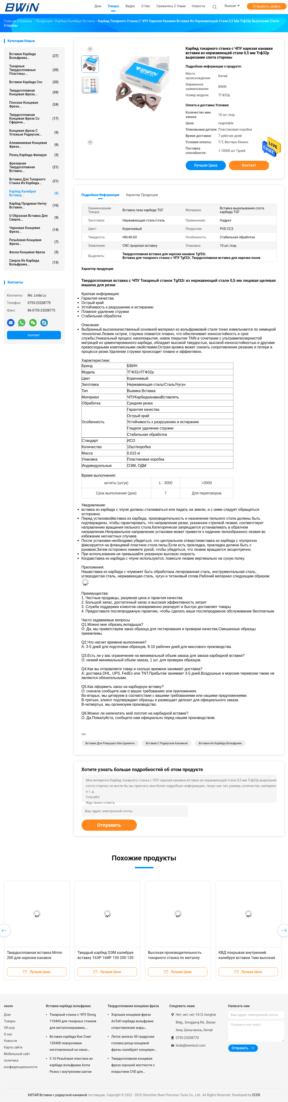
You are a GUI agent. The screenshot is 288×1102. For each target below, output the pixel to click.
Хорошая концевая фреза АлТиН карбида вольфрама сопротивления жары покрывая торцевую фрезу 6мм (132, 1022)
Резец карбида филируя (34, 155)
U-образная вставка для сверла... (34, 217)
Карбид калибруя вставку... (34, 193)
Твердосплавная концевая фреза (133, 1006)
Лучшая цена (205, 165)
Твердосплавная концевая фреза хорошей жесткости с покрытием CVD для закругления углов (133, 1066)
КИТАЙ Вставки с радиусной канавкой (57, 1095)
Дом (7, 1014)
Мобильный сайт (17, 1054)
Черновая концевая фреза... (34, 229)
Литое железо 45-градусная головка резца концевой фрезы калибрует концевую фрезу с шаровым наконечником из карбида (132, 1044)
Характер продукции (142, 195)
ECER (256, 1095)
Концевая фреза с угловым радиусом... (34, 132)
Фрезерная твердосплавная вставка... (34, 167)
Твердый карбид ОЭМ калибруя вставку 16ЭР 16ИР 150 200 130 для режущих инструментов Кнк (106, 957)
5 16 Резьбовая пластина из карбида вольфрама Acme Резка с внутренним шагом (71, 1065)
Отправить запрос (267, 6)
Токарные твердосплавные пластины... (34, 69)
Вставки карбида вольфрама (68, 1006)
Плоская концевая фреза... (34, 104)
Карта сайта (13, 1047)
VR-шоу (9, 1028)
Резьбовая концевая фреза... (34, 242)
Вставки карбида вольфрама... (34, 56)
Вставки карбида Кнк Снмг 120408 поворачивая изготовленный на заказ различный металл (70, 1044)
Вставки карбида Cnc (34, 82)
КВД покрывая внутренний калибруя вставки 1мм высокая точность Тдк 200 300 (247, 957)
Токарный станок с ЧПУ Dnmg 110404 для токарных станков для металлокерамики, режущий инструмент (73, 1022)
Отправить (109, 825)
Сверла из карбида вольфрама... (34, 262)
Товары (10, 1021)
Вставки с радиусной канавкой (167, 743)
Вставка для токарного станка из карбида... (34, 181)
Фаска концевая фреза (34, 252)
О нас (8, 1034)
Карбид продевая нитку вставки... (34, 205)
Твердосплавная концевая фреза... (34, 92)
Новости (10, 1041)
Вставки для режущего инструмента (110, 743)
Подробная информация (101, 195)
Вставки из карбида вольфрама (220, 743)
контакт (34, 335)
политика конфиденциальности (20, 1064)
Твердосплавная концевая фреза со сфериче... (34, 118)
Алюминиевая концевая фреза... (34, 144)
